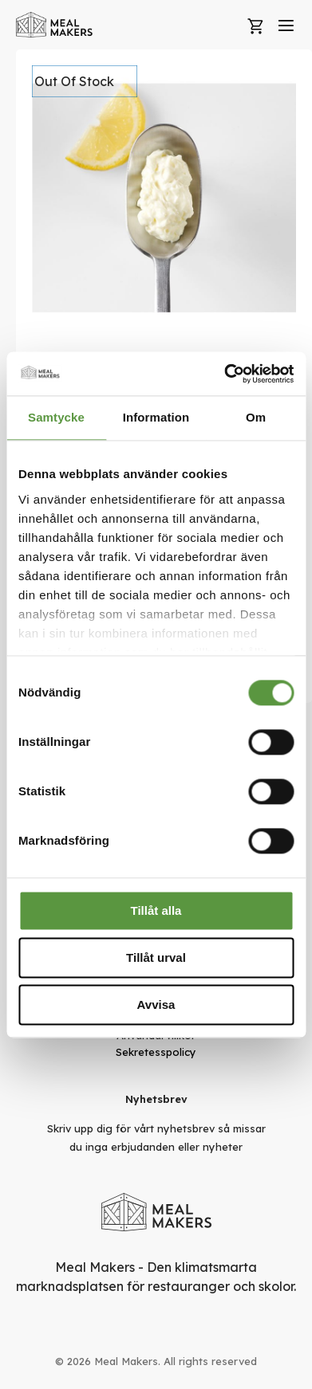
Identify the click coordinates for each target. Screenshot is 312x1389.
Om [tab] (256, 417)
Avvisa (156, 1004)
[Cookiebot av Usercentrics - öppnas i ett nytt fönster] (224, 373)
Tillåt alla (156, 910)
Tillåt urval (156, 957)
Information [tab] (156, 417)
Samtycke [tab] (56, 417)
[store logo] (54, 24)
